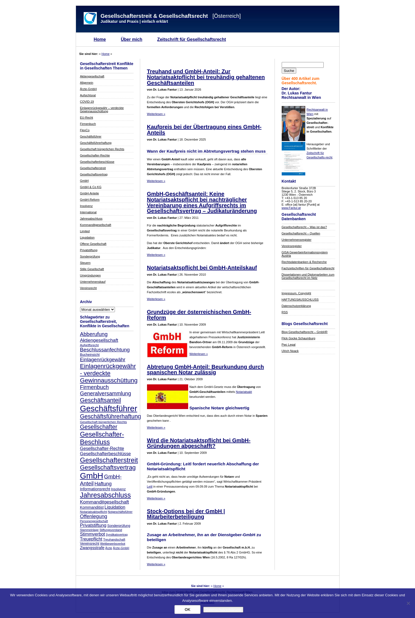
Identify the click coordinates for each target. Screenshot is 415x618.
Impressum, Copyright (296, 293)
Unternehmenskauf (93, 281)
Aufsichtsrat (88, 95)
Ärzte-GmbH (88, 89)
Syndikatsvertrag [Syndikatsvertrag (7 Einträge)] (117, 534)
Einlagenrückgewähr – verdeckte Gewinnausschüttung (102, 109)
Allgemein (86, 82)
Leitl (150, 486)
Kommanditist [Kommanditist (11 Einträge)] (92, 507)
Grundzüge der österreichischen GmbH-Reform (199, 315)
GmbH (84, 180)
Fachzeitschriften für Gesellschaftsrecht (308, 268)
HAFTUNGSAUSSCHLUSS (300, 299)
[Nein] (408, 603)
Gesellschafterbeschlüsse (97, 161)
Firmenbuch (88, 123)
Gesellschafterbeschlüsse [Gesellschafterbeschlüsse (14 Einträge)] (105, 453)
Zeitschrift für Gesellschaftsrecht (191, 39)
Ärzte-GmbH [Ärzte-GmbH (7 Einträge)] (121, 548)
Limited (85, 231)
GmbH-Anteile (89, 193)
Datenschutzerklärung (296, 305)
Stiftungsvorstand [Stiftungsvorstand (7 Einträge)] (111, 530)
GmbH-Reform (90, 199)
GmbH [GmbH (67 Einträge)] (91, 475)
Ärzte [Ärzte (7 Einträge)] (108, 548)
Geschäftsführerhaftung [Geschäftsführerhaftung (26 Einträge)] (110, 416)
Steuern (85, 262)
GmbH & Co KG (90, 187)
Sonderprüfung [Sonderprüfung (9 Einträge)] (118, 526)
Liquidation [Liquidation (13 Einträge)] (115, 507)
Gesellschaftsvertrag (94, 174)
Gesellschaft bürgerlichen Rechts (102, 149)
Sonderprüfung (90, 256)
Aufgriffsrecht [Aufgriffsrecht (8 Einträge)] (89, 345)
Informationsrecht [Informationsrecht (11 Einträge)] (95, 489)
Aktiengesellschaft (92, 76)
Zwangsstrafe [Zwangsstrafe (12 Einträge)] (92, 548)
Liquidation (87, 237)
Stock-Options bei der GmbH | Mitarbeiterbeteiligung (186, 514)
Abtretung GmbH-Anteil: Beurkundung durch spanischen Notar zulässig (205, 370)
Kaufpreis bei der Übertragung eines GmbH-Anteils (204, 130)
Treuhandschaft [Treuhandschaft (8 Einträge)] (114, 539)
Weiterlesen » (156, 114)
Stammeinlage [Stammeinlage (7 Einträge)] (89, 530)
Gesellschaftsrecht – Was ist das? (304, 227)
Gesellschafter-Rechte (95, 155)
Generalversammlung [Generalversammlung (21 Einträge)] (105, 393)
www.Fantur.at (291, 207)
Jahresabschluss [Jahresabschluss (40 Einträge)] (105, 495)
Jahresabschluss (91, 218)
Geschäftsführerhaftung (96, 142)
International (88, 212)
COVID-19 (87, 101)
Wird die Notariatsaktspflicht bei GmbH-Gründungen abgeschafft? (199, 443)
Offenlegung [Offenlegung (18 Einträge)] (93, 516)
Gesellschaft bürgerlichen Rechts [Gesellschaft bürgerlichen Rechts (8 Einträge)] (103, 422)
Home (100, 39)
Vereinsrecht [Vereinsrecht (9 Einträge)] (89, 544)
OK (187, 609)
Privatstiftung (89, 250)
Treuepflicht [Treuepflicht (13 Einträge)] (91, 539)
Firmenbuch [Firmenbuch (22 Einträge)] (94, 387)
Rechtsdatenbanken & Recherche (304, 262)
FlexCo (85, 130)
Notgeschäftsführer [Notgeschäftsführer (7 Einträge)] (120, 511)
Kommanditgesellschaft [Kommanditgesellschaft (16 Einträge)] (104, 502)
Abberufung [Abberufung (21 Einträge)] (94, 334)
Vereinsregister (292, 246)
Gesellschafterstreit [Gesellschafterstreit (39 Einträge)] (109, 460)
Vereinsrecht (88, 288)
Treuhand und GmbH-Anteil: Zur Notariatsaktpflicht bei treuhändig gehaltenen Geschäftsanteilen (206, 77)
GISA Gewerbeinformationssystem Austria (305, 254)
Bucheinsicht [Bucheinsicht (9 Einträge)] (90, 355)
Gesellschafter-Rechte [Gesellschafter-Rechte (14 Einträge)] (102, 448)
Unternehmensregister (297, 239)
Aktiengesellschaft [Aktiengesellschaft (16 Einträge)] (99, 340)
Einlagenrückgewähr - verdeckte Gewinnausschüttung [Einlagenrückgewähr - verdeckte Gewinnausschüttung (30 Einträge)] (109, 373)
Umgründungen (90, 275)
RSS (285, 312)
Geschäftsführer (90, 136)
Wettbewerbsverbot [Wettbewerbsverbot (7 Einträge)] (112, 543)
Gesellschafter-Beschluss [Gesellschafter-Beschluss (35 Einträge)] (102, 438)
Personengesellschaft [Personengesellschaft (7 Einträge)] (94, 521)
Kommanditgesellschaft (95, 224)
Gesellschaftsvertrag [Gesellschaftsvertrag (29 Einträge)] (108, 467)
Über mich (131, 39)
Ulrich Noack (290, 351)
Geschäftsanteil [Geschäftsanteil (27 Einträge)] (100, 400)
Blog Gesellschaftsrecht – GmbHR (305, 332)
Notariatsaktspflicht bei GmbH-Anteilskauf (202, 268)
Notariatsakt (244, 391)
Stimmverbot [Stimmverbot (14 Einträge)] (92, 534)
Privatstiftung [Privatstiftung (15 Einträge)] (93, 525)
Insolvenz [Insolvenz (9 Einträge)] (118, 489)
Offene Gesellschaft (93, 243)
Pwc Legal (289, 344)
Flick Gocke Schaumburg (298, 338)
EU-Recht (86, 117)
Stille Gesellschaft (92, 269)
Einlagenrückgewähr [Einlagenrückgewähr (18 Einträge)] (103, 359)
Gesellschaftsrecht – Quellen (301, 233)
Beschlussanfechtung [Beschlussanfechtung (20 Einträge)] (105, 350)
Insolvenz (86, 206)
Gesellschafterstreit (93, 168)
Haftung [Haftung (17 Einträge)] (103, 483)
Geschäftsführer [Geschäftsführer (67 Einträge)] (108, 408)
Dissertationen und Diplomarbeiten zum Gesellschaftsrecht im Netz (308, 276)
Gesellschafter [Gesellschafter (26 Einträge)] (98, 427)
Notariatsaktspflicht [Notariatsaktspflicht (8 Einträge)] (93, 511)
